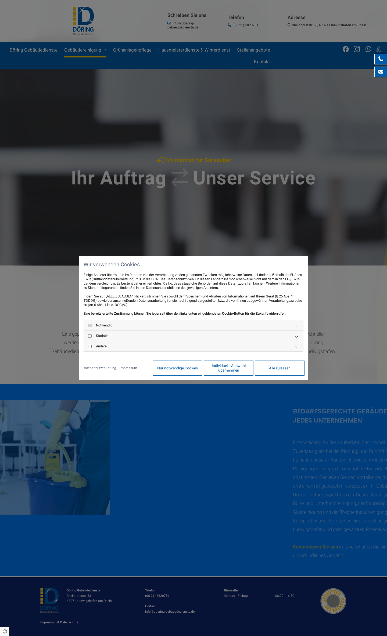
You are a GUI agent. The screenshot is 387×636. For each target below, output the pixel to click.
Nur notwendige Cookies (177, 368)
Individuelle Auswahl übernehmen (229, 368)
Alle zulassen (280, 368)
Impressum (128, 368)
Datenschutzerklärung (99, 368)
